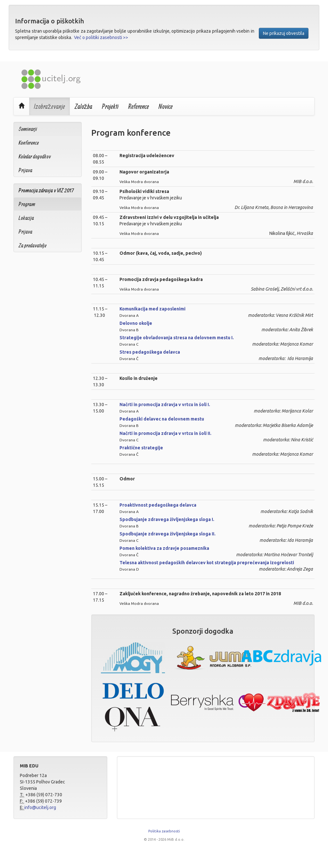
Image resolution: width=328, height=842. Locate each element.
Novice (166, 106)
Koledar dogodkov (35, 156)
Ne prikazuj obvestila (283, 33)
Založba (84, 106)
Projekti (110, 106)
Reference (138, 106)
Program (27, 204)
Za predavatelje (32, 245)
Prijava (25, 170)
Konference (29, 142)
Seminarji (28, 128)
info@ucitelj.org (40, 807)
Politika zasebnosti (164, 831)
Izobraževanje (49, 106)
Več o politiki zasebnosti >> (101, 37)
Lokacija (26, 217)
